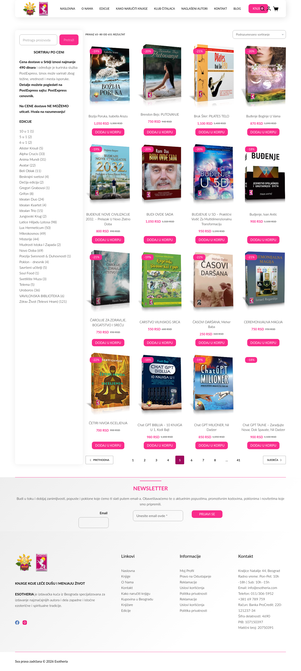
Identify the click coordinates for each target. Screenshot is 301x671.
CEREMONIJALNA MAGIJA (263, 322)
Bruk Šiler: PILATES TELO (211, 116)
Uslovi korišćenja (192, 588)
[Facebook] (17, 622)
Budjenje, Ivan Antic (263, 214)
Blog (237, 8)
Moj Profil (187, 570)
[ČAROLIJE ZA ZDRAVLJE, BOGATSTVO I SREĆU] (108, 281)
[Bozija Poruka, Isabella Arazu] (108, 76)
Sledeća (274, 459)
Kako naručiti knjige (132, 8)
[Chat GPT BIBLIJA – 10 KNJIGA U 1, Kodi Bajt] (159, 385)
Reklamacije (188, 582)
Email (104, 513)
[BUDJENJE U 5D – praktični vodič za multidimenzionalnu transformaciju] (211, 174)
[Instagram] (25, 622)
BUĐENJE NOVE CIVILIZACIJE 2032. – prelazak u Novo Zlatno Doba (108, 219)
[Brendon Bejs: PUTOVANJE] (159, 75)
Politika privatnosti (193, 593)
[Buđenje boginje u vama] (263, 76)
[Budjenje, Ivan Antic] (263, 174)
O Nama (87, 8)
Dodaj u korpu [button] (108, 132)
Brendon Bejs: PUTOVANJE (160, 114)
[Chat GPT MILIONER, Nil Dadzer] (211, 385)
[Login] (269, 8)
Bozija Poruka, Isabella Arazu (108, 116)
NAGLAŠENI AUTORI (194, 8)
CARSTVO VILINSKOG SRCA (160, 322)
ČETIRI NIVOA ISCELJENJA (108, 423)
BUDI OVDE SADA (160, 214)
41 (238, 460)
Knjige (126, 576)
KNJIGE (258, 8)
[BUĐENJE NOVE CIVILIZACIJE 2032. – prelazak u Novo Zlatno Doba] (108, 174)
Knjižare (127, 605)
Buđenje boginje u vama (263, 116)
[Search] (262, 8)
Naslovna (67, 8)
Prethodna (99, 459)
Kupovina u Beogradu (137, 599)
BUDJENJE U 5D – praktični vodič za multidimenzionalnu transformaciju (211, 219)
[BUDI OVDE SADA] (159, 174)
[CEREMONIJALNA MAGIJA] (263, 282)
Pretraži (69, 40)
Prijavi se (207, 514)
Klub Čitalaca (164, 8)
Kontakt (220, 8)
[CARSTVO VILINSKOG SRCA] (159, 282)
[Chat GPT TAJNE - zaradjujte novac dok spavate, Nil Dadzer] (263, 385)
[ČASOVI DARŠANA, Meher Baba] (211, 282)
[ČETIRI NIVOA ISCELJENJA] (108, 384)
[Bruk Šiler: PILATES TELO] (211, 76)
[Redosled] (259, 34)
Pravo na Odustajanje (195, 576)
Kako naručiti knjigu (135, 593)
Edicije (104, 8)
